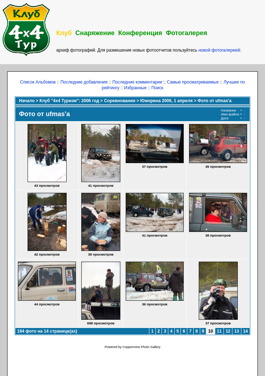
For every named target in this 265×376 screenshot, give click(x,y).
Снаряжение (95, 33)
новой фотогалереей (219, 50)
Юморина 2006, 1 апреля (166, 100)
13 (236, 331)
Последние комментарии (137, 82)
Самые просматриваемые (193, 82)
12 (228, 331)
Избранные (135, 87)
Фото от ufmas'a (215, 100)
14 (245, 331)
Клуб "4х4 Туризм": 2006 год (69, 100)
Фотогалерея (186, 33)
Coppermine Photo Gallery (141, 347)
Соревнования (119, 100)
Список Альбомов (38, 82)
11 (219, 331)
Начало (26, 100)
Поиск (157, 87)
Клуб (64, 33)
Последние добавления (84, 82)
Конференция (140, 33)
